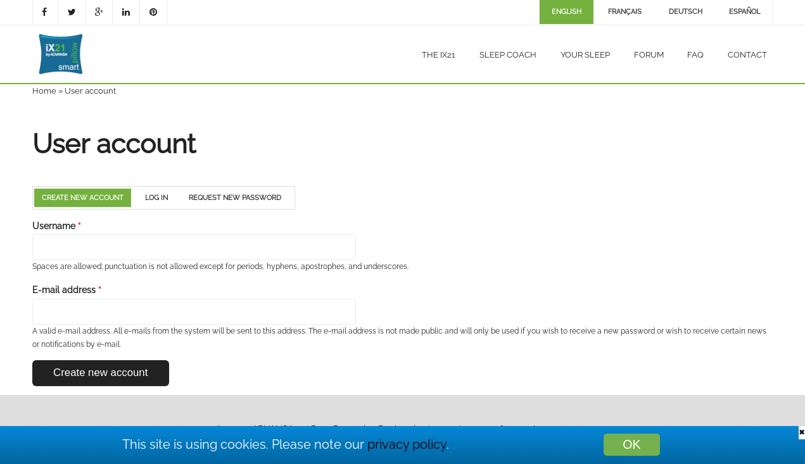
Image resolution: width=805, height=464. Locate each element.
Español (744, 12)
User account (90, 91)
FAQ (695, 55)
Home (44, 91)
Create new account (86, 198)
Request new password (235, 198)
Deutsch (685, 12)
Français (625, 12)
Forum (649, 55)
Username (56, 226)
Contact (747, 55)
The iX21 (438, 55)
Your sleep (585, 55)
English (566, 12)
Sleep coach (507, 55)
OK (631, 444)
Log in (156, 198)
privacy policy (407, 444)
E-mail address (66, 290)
